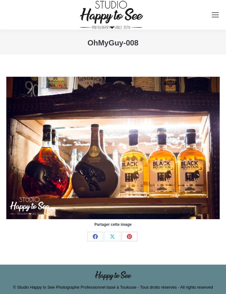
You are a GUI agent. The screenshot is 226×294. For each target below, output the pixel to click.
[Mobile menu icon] (215, 14)
